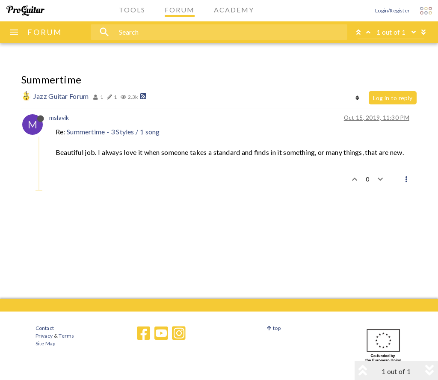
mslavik (59, 117)
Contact (45, 328)
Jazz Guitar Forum (61, 96)
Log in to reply (392, 97)
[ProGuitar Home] (25, 10)
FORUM (44, 32)
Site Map (46, 343)
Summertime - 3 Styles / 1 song (113, 132)
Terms (66, 335)
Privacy (44, 335)
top (273, 328)
